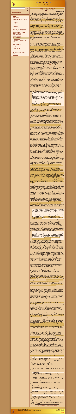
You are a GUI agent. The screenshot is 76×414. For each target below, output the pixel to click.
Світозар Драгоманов (17, 36)
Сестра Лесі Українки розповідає (19, 30)
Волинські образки (17, 52)
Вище (47, 405)
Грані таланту (15, 46)
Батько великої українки (17, 21)
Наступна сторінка (53, 405)
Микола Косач (15, 27)
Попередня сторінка (41, 405)
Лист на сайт (14, 9)
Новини (14, 16)
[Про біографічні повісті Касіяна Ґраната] (21, 32)
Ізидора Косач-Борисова (17, 29)
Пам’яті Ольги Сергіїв (17, 47)
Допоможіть (38, 407)
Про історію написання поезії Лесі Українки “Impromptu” (19, 35)
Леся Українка (16, 18)
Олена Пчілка (15, 23)
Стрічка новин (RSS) (16, 12)
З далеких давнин (16, 41)
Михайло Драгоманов (17, 38)
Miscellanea (15, 59)
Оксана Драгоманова (17, 40)
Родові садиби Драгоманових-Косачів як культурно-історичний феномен (21, 54)
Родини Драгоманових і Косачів (20, 19)
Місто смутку (52, 64)
